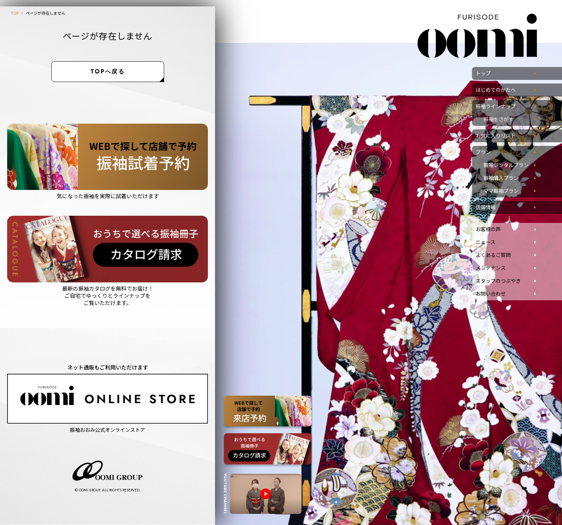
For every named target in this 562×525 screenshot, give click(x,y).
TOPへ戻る (107, 71)
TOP (15, 13)
